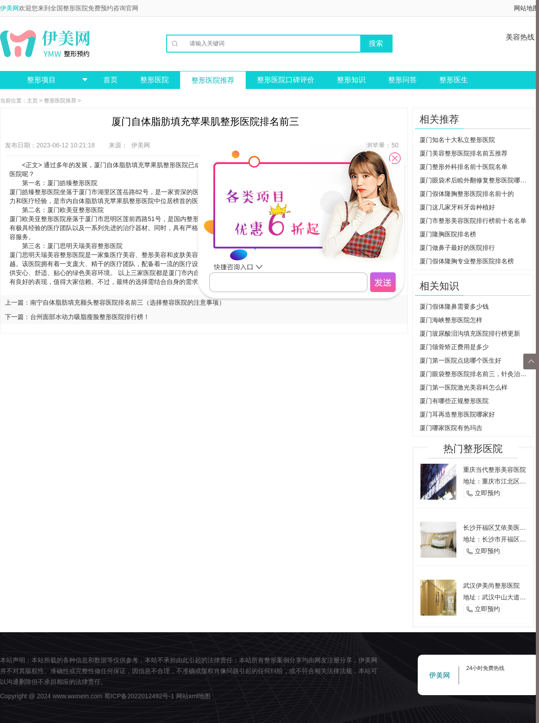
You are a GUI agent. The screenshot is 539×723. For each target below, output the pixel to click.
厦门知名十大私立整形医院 (457, 139)
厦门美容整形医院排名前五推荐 (464, 153)
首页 (110, 80)
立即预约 (483, 493)
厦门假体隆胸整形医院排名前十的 (467, 193)
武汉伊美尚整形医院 (491, 585)
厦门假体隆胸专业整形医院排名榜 (467, 261)
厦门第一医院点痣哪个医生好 (460, 360)
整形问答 (402, 80)
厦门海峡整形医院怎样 (451, 320)
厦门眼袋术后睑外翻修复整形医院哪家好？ (475, 180)
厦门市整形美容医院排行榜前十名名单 (473, 220)
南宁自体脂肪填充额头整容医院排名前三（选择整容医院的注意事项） (127, 302)
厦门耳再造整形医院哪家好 (457, 414)
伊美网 (9, 8)
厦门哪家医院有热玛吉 (451, 427)
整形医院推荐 (212, 80)
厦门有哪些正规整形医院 (454, 400)
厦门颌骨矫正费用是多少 (454, 346)
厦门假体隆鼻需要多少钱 (454, 306)
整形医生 (453, 80)
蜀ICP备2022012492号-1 (139, 696)
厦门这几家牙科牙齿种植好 (457, 207)
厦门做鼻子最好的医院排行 (457, 247)
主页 (32, 101)
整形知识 (351, 80)
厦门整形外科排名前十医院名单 (464, 166)
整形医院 (154, 80)
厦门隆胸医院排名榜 (448, 234)
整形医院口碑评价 (285, 80)
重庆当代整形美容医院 (494, 469)
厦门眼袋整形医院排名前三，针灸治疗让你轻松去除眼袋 (475, 373)
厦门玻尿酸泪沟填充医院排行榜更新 (470, 333)
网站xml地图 (193, 696)
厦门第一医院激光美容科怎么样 (464, 387)
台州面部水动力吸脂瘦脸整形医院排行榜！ (90, 316)
